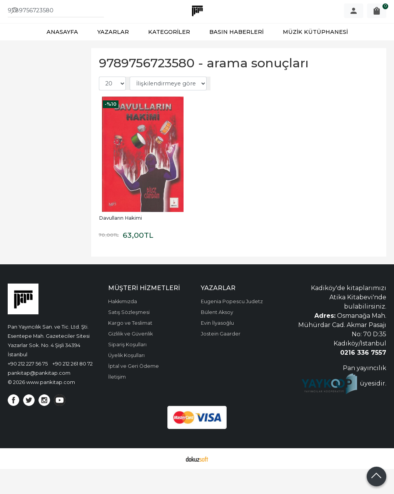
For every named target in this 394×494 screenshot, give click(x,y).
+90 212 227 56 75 (28, 389)
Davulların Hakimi (120, 243)
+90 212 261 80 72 (72, 389)
